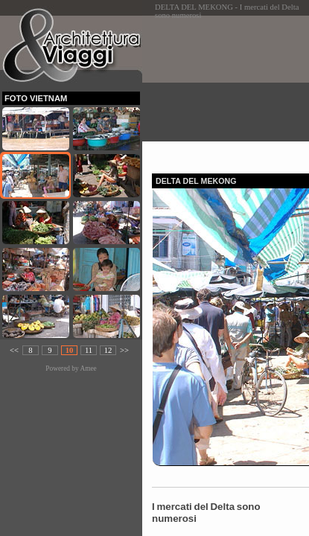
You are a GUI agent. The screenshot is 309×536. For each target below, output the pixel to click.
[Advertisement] (230, 90)
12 (108, 350)
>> (124, 350)
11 (88, 350)
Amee (88, 368)
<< (14, 350)
